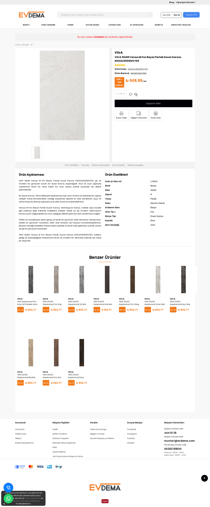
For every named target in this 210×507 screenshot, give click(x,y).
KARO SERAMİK (48, 25)
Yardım (94, 422)
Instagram (132, 434)
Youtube (131, 438)
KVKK (55, 447)
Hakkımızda (20, 434)
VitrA (119, 52)
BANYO (26, 25)
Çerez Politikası (59, 452)
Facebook (131, 429)
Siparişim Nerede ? (185, 2)
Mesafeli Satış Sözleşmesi (64, 443)
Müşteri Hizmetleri (174, 422)
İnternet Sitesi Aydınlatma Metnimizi (23, 501)
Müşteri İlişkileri (61, 422)
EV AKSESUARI (136, 25)
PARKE (70, 25)
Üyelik (55, 429)
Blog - (172, 2)
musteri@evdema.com (179, 440)
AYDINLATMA (115, 25)
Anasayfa (19, 429)
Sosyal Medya (134, 422)
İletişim (18, 438)
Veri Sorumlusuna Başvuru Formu (68, 456)
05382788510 (173, 449)
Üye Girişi (166, 15)
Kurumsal (20, 422)
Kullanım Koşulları (61, 438)
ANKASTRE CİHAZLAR (181, 25)
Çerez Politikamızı (32, 498)
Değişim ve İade (97, 434)
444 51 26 (170, 432)
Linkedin (130, 443)
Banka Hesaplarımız (24, 443)
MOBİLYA (159, 25)
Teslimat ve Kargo (98, 429)
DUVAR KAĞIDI (92, 25)
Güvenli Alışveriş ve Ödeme (102, 438)
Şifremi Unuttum (60, 434)
